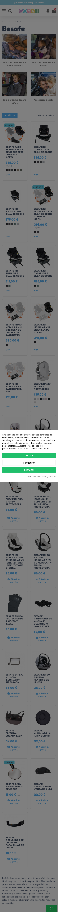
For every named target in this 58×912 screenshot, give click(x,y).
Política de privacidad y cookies (41, 476)
